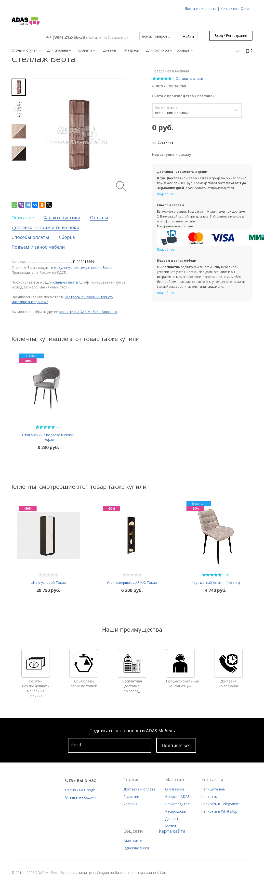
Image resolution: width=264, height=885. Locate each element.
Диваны (171, 818)
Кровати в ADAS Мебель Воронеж (88, 311)
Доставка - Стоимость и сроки (45, 227)
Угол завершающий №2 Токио (132, 582)
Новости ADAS (177, 796)
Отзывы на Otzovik (80, 797)
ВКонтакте (132, 840)
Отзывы (99, 217)
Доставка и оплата (200, 8)
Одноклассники (136, 848)
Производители (178, 804)
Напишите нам (213, 789)
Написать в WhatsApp (219, 811)
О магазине (174, 789)
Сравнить (165, 142)
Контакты (228, 8)
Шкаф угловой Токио (48, 582)
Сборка (67, 237)
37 (228, 575)
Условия (130, 804)
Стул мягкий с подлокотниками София (48, 437)
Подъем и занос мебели (38, 247)
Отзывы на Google (80, 790)
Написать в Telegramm (220, 804)
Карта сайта (172, 831)
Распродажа (175, 811)
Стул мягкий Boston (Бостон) (215, 582)
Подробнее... (166, 194)
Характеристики (62, 217)
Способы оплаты (30, 237)
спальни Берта (65, 282)
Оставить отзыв (189, 78)
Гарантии (131, 796)
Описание (23, 217)
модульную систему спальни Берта (83, 267)
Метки (170, 826)
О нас (245, 8)
